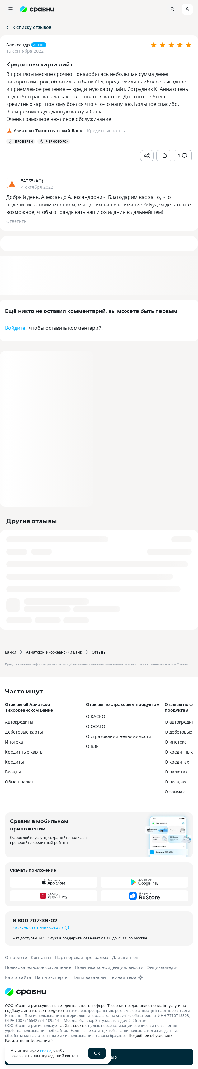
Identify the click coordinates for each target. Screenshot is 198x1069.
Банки (10, 652)
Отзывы (99, 652)
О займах (175, 792)
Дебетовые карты (24, 732)
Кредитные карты (24, 752)
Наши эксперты (51, 977)
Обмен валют (19, 782)
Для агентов (125, 957)
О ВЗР (92, 746)
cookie (45, 1050)
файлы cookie (72, 1025)
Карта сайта (18, 977)
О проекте (16, 957)
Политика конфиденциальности (109, 967)
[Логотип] (99, 992)
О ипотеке (176, 742)
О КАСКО (95, 716)
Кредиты (14, 762)
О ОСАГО (95, 726)
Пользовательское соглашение (38, 967)
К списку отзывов (28, 27)
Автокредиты (19, 722)
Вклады (13, 772)
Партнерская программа (81, 957)
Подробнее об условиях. (151, 1035)
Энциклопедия (163, 967)
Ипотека (14, 742)
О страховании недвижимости (118, 736)
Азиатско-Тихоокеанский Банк (54, 652)
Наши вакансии (89, 977)
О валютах (176, 772)
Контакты (41, 957)
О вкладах (175, 782)
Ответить (16, 221)
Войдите (15, 328)
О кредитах (177, 762)
